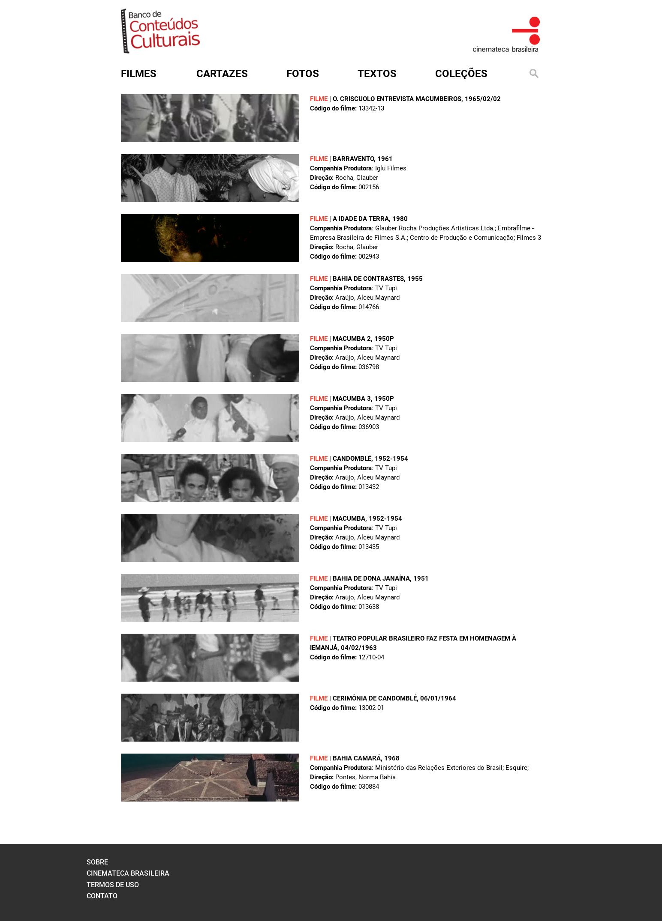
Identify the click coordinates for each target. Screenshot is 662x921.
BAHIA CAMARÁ (357, 758)
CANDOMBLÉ (352, 458)
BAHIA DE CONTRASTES (368, 279)
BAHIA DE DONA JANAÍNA (371, 578)
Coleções (461, 74)
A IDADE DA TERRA (361, 219)
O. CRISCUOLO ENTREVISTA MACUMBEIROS (397, 99)
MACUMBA (349, 518)
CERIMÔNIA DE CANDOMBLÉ (375, 698)
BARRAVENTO (353, 159)
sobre (97, 862)
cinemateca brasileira (128, 873)
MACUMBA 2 (352, 339)
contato (102, 896)
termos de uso (113, 885)
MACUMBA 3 (352, 398)
